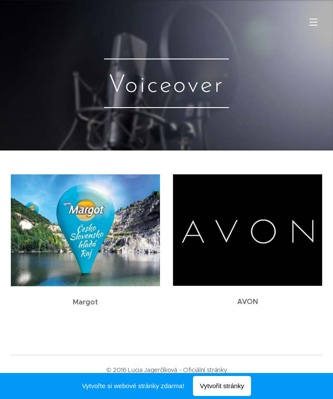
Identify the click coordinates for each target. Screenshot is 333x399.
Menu (313, 22)
